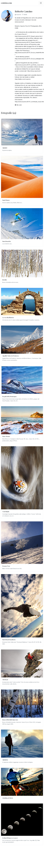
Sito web (18, 105)
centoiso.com (6, 3)
